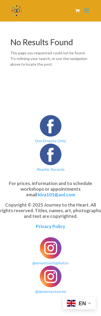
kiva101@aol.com (56, 194)
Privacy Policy (50, 226)
